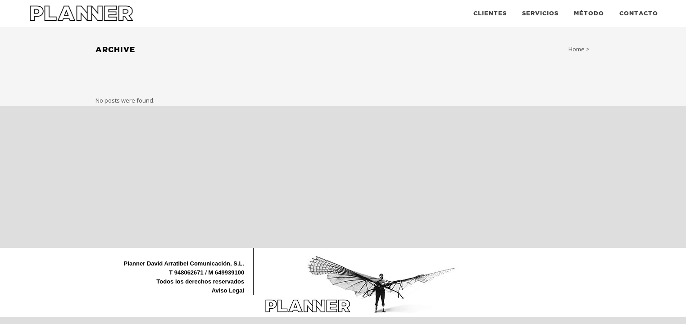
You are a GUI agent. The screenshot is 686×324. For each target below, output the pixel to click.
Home (576, 49)
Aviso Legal (228, 290)
